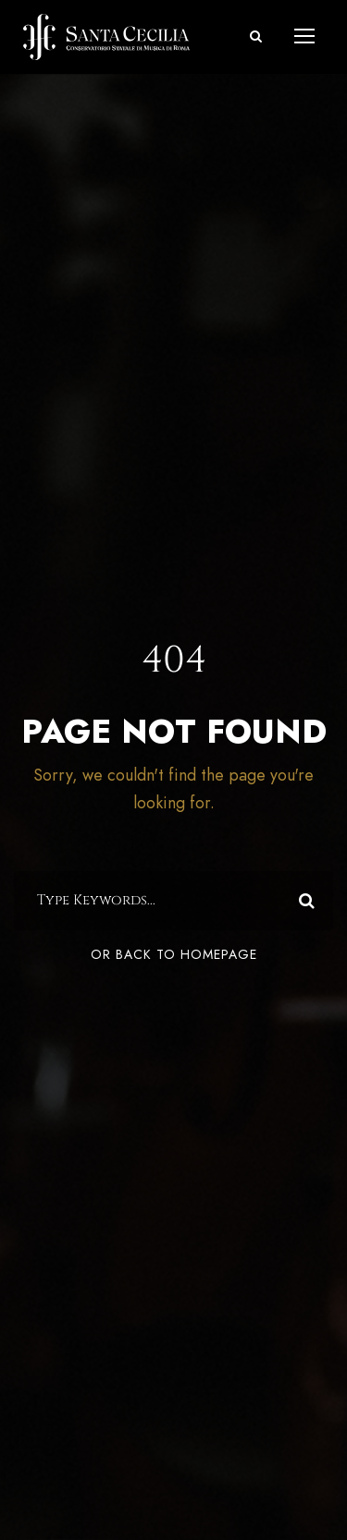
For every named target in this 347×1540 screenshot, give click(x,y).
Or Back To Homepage (174, 955)
